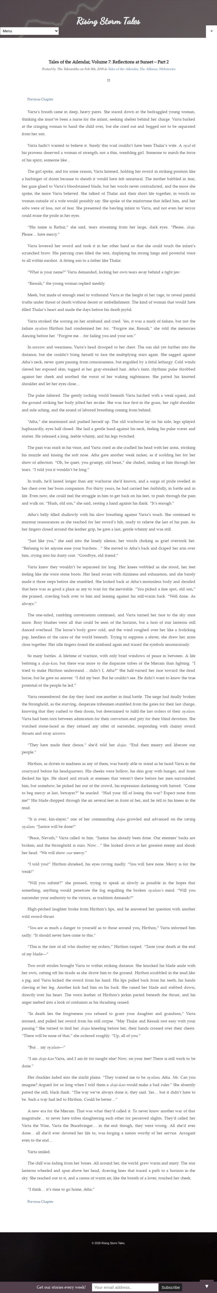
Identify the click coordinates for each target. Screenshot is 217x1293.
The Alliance (148, 69)
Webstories (167, 69)
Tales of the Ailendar (123, 69)
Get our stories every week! (61, 1287)
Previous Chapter (40, 99)
